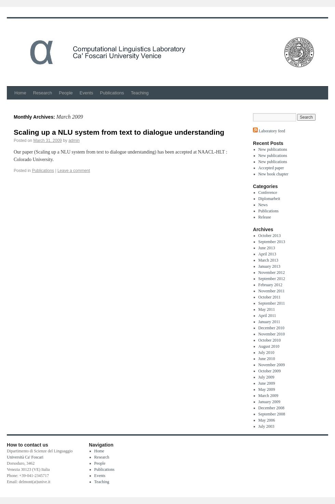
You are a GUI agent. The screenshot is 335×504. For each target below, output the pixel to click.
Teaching (140, 92)
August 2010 (269, 346)
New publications (272, 149)
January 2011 (269, 321)
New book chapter (273, 174)
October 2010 (269, 340)
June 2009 (266, 383)
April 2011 (267, 315)
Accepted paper (271, 167)
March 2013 (268, 260)
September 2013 (271, 241)
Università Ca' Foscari (25, 457)
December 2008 (271, 408)
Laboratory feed (271, 131)
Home (20, 92)
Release (264, 217)
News (263, 204)
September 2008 (271, 414)
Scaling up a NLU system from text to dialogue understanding (119, 132)
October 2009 (269, 371)
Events (86, 92)
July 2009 (266, 377)
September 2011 (271, 303)
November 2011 (271, 291)
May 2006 (266, 420)
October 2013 (269, 235)
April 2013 (267, 254)
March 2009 (268, 395)
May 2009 (266, 389)
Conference (267, 192)
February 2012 (270, 284)
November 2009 (271, 364)
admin (74, 140)
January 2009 (269, 401)
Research (42, 92)
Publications (112, 92)
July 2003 (266, 426)
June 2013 (266, 248)
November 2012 (271, 272)
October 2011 (269, 297)
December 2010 (271, 328)
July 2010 (266, 352)
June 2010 (266, 358)
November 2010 (271, 334)
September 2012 (271, 278)
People (65, 92)
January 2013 (269, 266)
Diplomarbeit (269, 198)
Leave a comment (73, 170)
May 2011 (266, 309)
